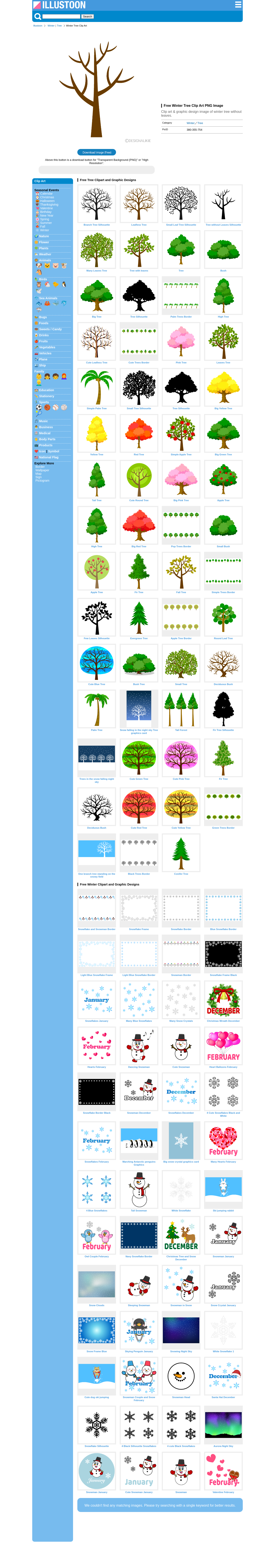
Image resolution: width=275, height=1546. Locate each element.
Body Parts (47, 439)
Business (46, 427)
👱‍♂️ (38, 383)
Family (39, 371)
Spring (44, 219)
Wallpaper (42, 470)
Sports (44, 402)
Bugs (43, 317)
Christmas (47, 197)
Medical (44, 433)
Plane (43, 359)
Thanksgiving (49, 204)
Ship (42, 365)
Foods (43, 323)
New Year (46, 215)
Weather (45, 254)
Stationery (46, 396)
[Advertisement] (202, 66)
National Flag (48, 457)
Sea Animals (48, 298)
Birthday (46, 212)
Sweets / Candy (50, 329)
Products (45, 445)
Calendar (46, 193)
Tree (59, 25)
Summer (46, 223)
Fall (42, 226)
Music (43, 421)
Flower (44, 242)
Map (38, 473)
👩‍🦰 (64, 376)
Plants (43, 248)
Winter (51, 25)
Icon (42, 451)
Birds (43, 279)
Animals (45, 260)
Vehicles (45, 353)
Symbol (53, 451)
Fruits (43, 341)
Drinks (44, 335)
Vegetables (47, 347)
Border (40, 466)
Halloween (47, 201)
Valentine (46, 208)
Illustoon (37, 25)
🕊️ (38, 291)
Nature (44, 236)
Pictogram (42, 480)
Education (46, 390)
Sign (38, 477)
